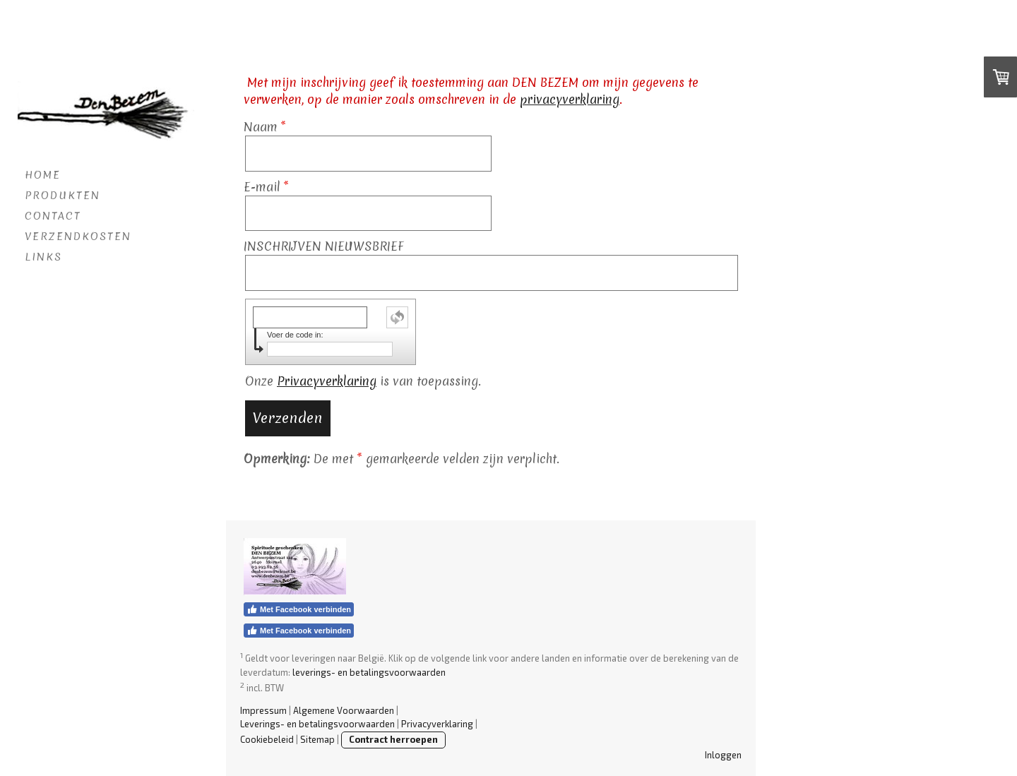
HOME (43, 175)
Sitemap (317, 739)
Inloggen (723, 754)
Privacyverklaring (326, 381)
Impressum (263, 710)
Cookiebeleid (267, 739)
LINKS (43, 257)
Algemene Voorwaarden (343, 710)
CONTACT (53, 216)
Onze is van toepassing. (363, 381)
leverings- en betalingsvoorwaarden (369, 672)
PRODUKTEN (62, 196)
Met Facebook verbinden (298, 609)
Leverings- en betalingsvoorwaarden (317, 723)
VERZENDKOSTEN (78, 236)
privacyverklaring (569, 99)
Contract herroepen (393, 739)
